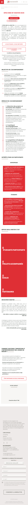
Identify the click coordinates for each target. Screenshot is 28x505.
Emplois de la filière (7, 438)
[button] (21, 1)
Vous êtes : (14, 460)
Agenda (5, 436)
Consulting (5, 434)
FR (27, 2)
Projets (6, 7)
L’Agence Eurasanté (7, 439)
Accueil (2, 7)
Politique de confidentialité (17, 501)
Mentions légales (9, 501)
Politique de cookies (20, 502)
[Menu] (2, 2)
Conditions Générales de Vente (10, 502)
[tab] (16, 106)
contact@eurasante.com (9, 454)
